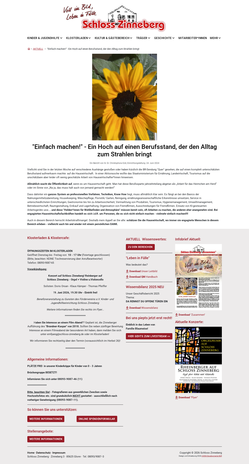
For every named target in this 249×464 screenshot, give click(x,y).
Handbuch (143, 276)
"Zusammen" (192, 314)
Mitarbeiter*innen (192, 38)
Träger (141, 38)
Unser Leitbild (143, 271)
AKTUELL (38, 48)
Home (30, 452)
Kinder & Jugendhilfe (43, 38)
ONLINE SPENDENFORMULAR (97, 418)
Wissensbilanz (143, 307)
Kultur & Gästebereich (112, 38)
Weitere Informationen (45, 439)
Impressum (58, 452)
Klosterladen (77, 38)
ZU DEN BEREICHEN (140, 247)
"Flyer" (188, 397)
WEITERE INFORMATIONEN (45, 418)
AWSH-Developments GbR (212, 456)
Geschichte (163, 38)
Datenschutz (43, 452)
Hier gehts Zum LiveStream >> (149, 336)
